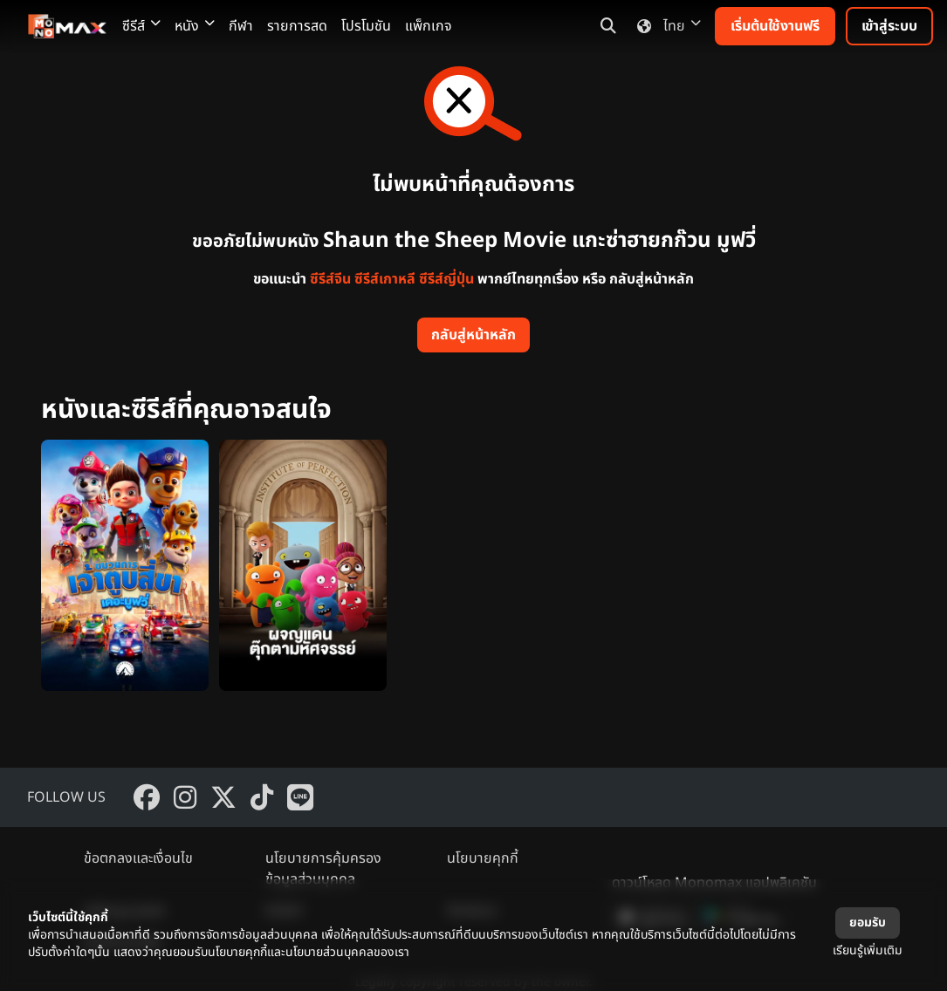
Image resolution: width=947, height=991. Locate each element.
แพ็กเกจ (428, 26)
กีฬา (241, 26)
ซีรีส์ (141, 26)
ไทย (665, 26)
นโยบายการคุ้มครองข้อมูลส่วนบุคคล (323, 869)
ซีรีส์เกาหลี (384, 279)
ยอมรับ (867, 922)
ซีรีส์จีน (330, 279)
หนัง (195, 26)
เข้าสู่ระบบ (889, 26)
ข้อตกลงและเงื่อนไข (138, 858)
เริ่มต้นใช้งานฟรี (775, 26)
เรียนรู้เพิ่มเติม (867, 950)
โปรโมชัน (366, 26)
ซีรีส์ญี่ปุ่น (446, 279)
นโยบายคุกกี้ (482, 858)
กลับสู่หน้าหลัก (473, 335)
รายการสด (297, 26)
